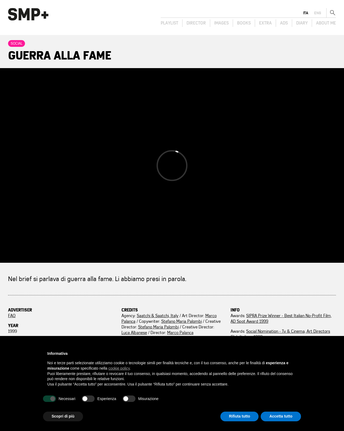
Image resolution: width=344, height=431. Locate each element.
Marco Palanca (180, 332)
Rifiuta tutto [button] (239, 416)
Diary (302, 23)
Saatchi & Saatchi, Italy (157, 315)
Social (16, 43)
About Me (326, 23)
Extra (265, 23)
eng (317, 12)
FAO (12, 315)
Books (244, 23)
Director (196, 23)
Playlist (169, 23)
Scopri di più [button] (63, 416)
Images (221, 23)
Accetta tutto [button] (280, 416)
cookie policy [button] (119, 368)
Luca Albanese (134, 332)
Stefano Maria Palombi (181, 321)
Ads (284, 23)
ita (305, 12)
